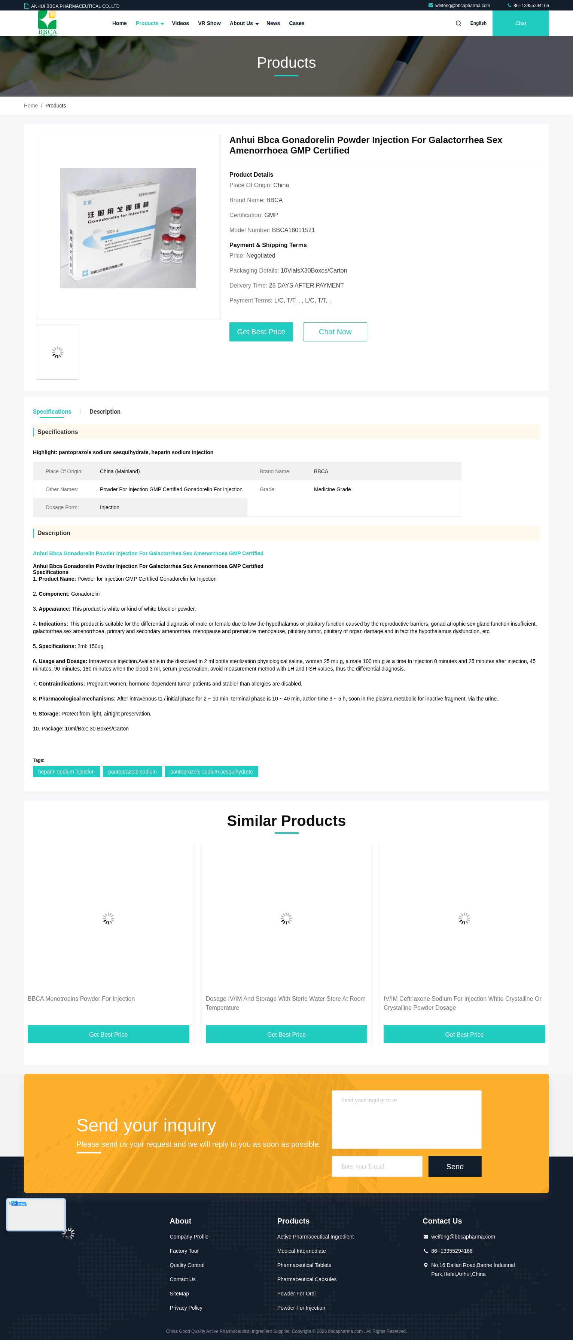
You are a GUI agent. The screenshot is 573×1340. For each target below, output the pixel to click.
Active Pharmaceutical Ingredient (315, 1237)
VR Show (209, 23)
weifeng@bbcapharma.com (459, 5)
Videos (180, 23)
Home (119, 23)
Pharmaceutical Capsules (307, 1279)
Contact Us (183, 1279)
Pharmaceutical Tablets (304, 1265)
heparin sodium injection (66, 772)
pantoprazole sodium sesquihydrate (211, 772)
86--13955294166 (527, 5)
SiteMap (179, 1294)
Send (455, 1166)
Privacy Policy (186, 1308)
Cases (297, 23)
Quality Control (187, 1265)
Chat (521, 23)
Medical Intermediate (301, 1251)
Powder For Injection (301, 1308)
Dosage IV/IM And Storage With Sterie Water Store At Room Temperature (286, 1003)
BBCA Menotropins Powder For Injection (81, 999)
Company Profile (189, 1237)
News (273, 23)
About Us (243, 23)
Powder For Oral (296, 1294)
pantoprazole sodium (132, 772)
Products (149, 23)
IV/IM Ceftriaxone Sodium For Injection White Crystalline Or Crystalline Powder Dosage (462, 1003)
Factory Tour (184, 1251)
